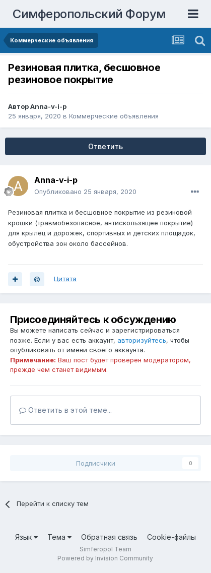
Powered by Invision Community (105, 558)
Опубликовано (85, 191)
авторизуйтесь (141, 340)
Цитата (65, 279)
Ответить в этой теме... (65, 410)
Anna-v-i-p (48, 106)
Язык (26, 537)
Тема (59, 537)
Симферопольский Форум (89, 14)
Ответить (105, 146)
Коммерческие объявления (114, 116)
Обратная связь (109, 537)
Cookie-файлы (171, 537)
